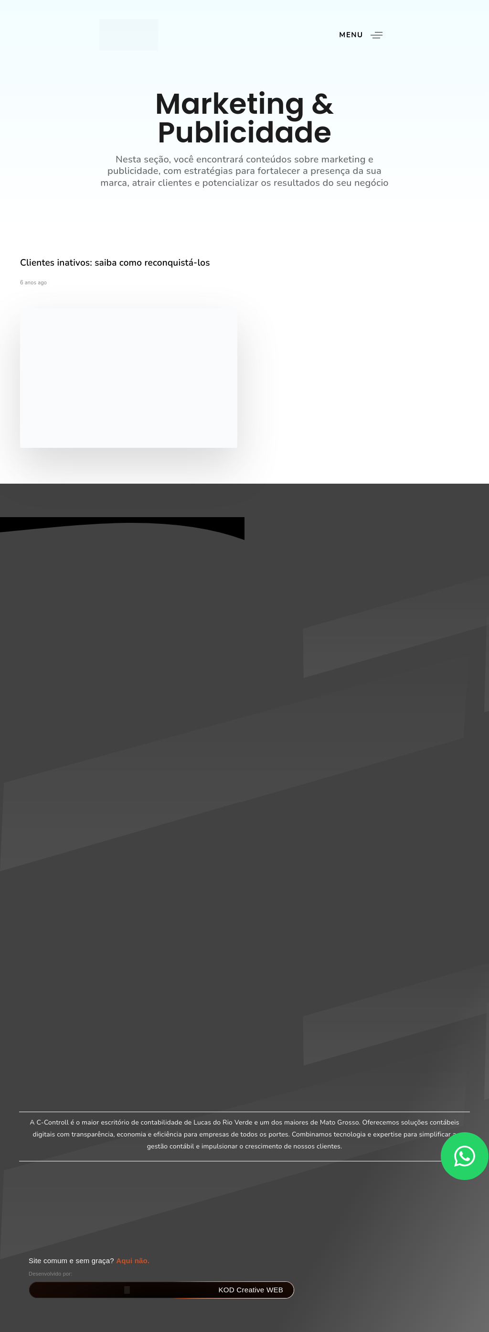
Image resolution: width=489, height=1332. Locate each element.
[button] (364, 35)
